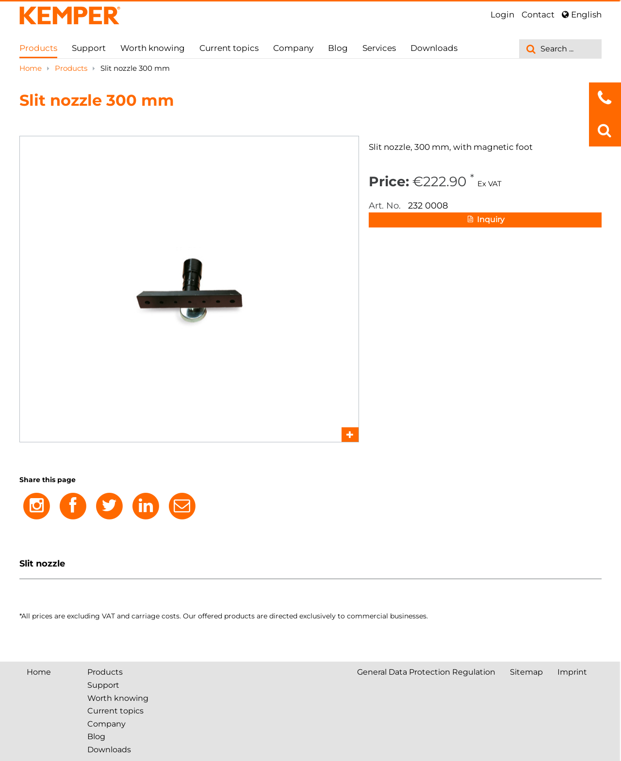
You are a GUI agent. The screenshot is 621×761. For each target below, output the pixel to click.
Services (379, 48)
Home (31, 68)
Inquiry (485, 220)
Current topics (229, 48)
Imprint (572, 672)
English (582, 14)
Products (38, 48)
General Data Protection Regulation (426, 672)
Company (293, 48)
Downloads (434, 48)
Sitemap (526, 672)
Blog (338, 48)
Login (502, 14)
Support (89, 48)
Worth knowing (152, 48)
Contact (538, 14)
